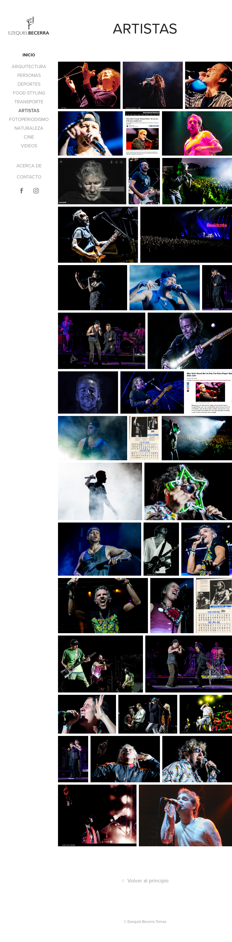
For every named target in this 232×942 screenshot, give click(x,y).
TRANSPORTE (28, 101)
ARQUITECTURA (29, 66)
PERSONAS (29, 75)
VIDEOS (29, 145)
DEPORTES (29, 84)
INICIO (29, 55)
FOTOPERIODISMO (29, 119)
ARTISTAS (28, 110)
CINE (29, 137)
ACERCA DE (29, 165)
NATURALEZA (28, 128)
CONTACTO (29, 176)
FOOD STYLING (29, 93)
